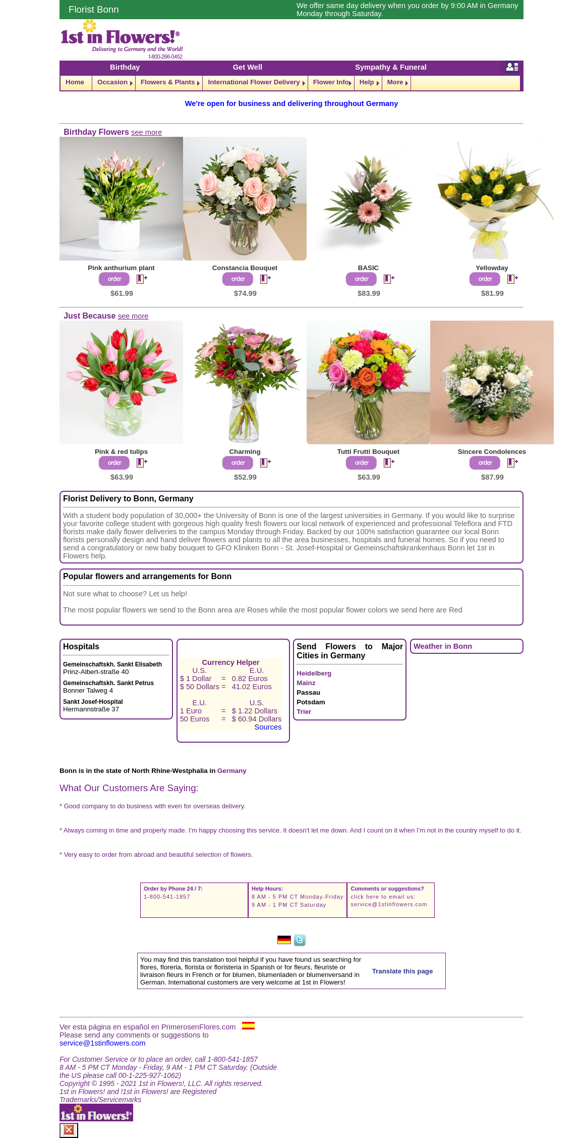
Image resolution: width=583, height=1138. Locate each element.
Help (367, 82)
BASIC (368, 268)
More (395, 82)
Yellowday (492, 268)
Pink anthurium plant (121, 268)
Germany (232, 770)
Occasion (112, 82)
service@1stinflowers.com (389, 904)
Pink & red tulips (121, 451)
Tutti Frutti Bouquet (368, 451)
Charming (244, 451)
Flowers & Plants (168, 82)
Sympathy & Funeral (391, 67)
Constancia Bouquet (245, 268)
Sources (268, 727)
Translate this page (402, 971)
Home (75, 82)
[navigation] (291, 83)
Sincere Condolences (492, 451)
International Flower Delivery (254, 82)
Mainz (306, 683)
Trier (304, 711)
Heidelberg (314, 673)
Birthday (125, 67)
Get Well (247, 67)
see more (146, 132)
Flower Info (331, 82)
